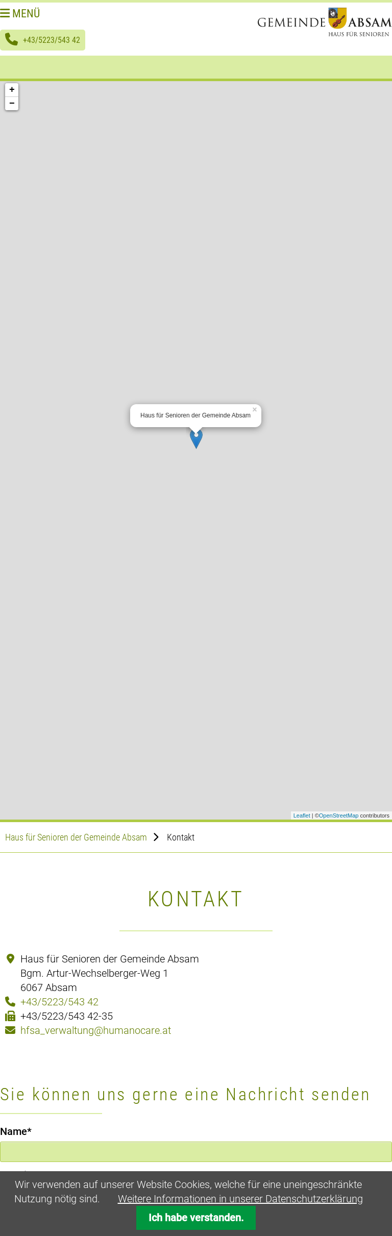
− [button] (12, 103)
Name (23, 1131)
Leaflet (301, 815)
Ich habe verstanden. (196, 1218)
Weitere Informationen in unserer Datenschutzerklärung (240, 1199)
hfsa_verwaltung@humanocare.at (95, 1030)
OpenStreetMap (339, 815)
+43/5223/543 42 (51, 40)
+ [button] (12, 90)
